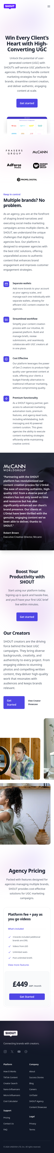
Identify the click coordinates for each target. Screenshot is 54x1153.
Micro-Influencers (11, 1095)
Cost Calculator (10, 1101)
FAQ (5, 1129)
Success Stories (36, 1077)
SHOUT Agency (36, 1101)
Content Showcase (38, 1107)
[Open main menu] (49, 6)
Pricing (6, 1117)
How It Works (9, 1071)
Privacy (32, 1123)
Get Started (11, 702)
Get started (27, 103)
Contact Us (8, 1123)
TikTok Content (10, 1077)
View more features (18, 964)
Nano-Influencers (11, 1089)
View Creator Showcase (34, 702)
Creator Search (10, 1083)
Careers (33, 1089)
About (32, 1071)
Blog (31, 1083)
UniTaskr (33, 1095)
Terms (32, 1129)
